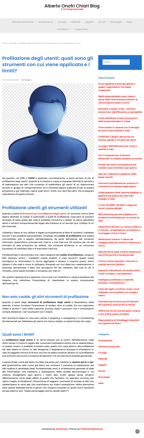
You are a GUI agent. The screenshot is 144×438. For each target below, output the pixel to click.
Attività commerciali (23, 22)
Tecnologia (116, 22)
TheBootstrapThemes (91, 429)
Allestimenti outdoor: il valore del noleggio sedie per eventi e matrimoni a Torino (119, 242)
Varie (129, 22)
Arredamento (45, 22)
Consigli (62, 22)
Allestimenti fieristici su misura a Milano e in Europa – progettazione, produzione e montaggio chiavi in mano (120, 230)
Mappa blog (81, 29)
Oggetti (89, 22)
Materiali (75, 22)
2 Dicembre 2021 (11, 80)
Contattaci (63, 29)
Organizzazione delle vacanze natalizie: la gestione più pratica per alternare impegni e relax (119, 195)
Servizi (101, 22)
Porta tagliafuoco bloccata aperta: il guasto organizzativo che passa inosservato (116, 87)
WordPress (61, 429)
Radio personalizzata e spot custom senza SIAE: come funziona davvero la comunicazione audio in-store (117, 99)
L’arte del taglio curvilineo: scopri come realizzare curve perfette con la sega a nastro (118, 292)
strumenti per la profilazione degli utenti (44, 213)
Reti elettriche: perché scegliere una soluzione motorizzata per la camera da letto (118, 217)
